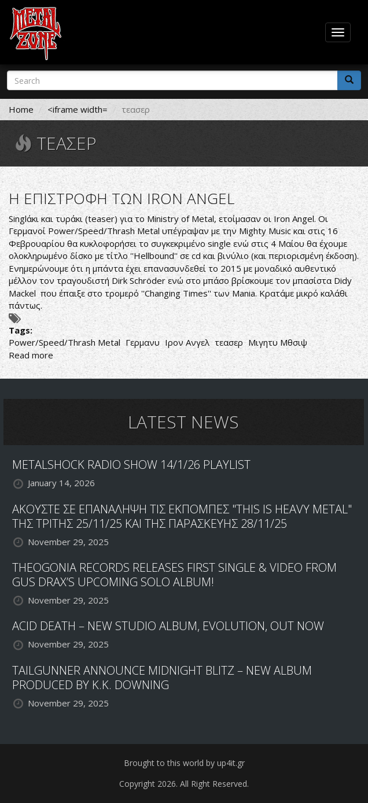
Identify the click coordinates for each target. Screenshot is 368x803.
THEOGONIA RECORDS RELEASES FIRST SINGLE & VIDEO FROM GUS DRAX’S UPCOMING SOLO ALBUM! (174, 575)
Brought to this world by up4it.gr (184, 762)
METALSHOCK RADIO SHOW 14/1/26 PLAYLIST (131, 464)
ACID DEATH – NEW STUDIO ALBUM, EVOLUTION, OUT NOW (168, 626)
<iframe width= (77, 109)
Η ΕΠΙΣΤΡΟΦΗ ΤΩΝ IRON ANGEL (121, 198)
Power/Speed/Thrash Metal (64, 342)
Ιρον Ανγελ (187, 342)
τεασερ (229, 342)
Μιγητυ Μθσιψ (277, 342)
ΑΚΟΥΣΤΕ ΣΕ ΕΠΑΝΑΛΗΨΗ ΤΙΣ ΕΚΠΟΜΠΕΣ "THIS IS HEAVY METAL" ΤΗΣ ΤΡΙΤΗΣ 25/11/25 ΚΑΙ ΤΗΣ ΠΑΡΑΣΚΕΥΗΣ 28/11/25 (182, 516)
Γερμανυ (143, 342)
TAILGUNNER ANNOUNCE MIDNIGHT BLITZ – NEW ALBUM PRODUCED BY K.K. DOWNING (162, 678)
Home (21, 109)
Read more (31, 355)
